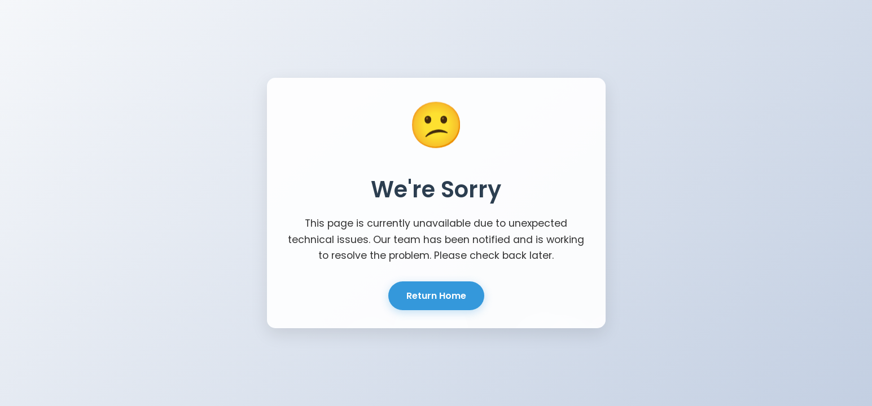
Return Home (436, 295)
